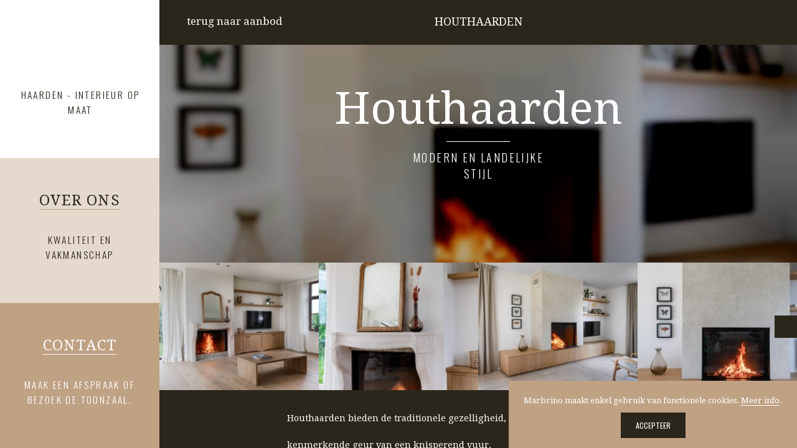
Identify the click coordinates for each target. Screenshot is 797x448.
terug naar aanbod (234, 21)
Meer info (760, 400)
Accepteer (653, 425)
